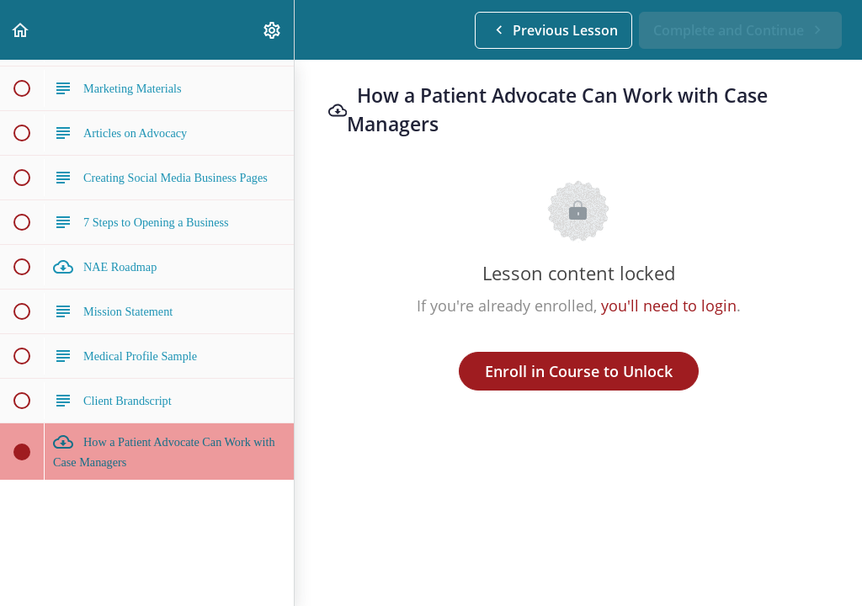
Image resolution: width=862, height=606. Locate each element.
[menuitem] (273, 30)
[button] (21, 30)
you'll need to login (669, 305)
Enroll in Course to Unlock (579, 371)
